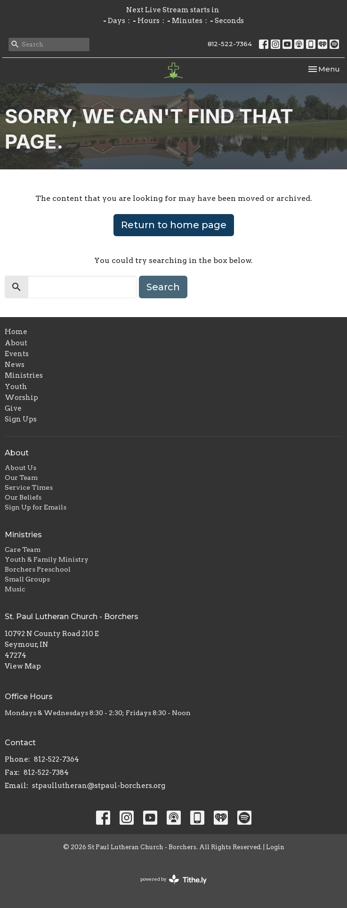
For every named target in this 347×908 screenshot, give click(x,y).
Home (16, 331)
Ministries (24, 375)
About (16, 343)
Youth (16, 386)
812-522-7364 (230, 44)
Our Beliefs (23, 497)
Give (13, 408)
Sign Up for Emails (35, 507)
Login (275, 847)
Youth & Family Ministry (47, 559)
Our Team (21, 477)
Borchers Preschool (38, 569)
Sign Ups (21, 419)
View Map (23, 666)
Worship (21, 397)
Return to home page (173, 225)
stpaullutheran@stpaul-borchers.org (98, 785)
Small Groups (27, 579)
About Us (20, 467)
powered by (173, 879)
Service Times (29, 487)
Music (15, 589)
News (14, 364)
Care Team (22, 549)
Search (163, 287)
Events (17, 354)
